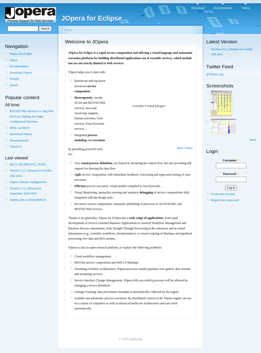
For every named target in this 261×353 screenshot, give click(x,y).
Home (68, 29)
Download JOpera (21, 72)
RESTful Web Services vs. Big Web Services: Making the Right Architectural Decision (32, 116)
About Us (15, 146)
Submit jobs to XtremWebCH (28, 200)
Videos (245, 8)
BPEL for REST (20, 128)
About (13, 60)
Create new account (223, 194)
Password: (231, 174)
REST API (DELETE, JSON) (28, 164)
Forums (14, 79)
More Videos (185, 148)
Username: (231, 160)
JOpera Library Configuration (28, 182)
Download (197, 8)
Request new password (225, 200)
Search (14, 85)
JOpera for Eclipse (21, 54)
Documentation (222, 8)
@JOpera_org (214, 74)
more (253, 139)
